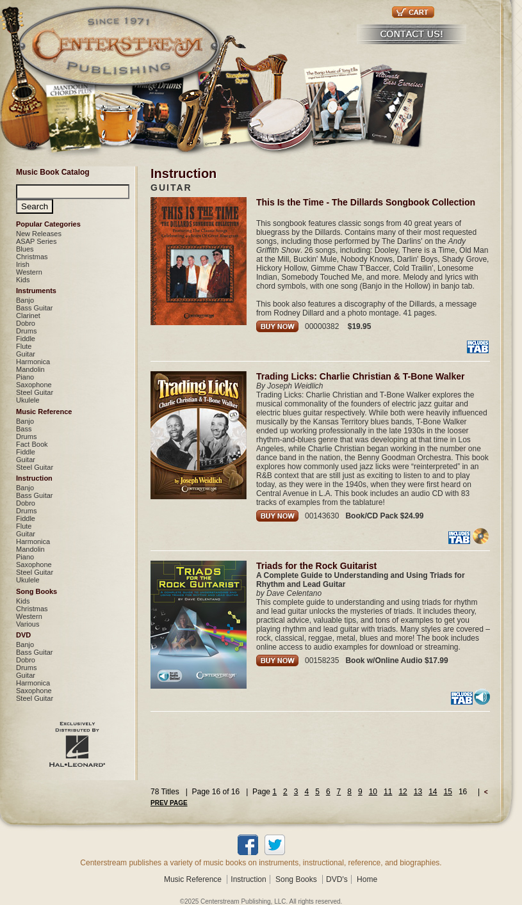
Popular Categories (48, 224)
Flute (23, 346)
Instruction (34, 478)
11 (388, 791)
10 (373, 791)
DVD (23, 635)
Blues (25, 249)
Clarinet (28, 315)
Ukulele (28, 400)
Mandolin (30, 369)
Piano (25, 377)
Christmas (32, 256)
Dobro (25, 323)
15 (448, 791)
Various (27, 624)
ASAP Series (36, 241)
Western (29, 272)
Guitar (25, 354)
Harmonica (33, 361)
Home (367, 879)
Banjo (25, 300)
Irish (22, 264)
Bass (23, 429)
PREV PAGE (169, 802)
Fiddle (25, 338)
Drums (26, 331)
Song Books (36, 591)
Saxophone (34, 384)
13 (418, 791)
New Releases (38, 233)
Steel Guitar (34, 392)
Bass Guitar (34, 308)
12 (402, 791)
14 (432, 791)
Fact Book (32, 444)
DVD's (337, 879)
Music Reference (44, 411)
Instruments (36, 290)
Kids (22, 280)
